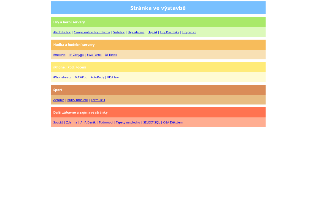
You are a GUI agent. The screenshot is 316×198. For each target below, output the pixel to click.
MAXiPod (81, 77)
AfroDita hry (62, 32)
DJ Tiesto (111, 55)
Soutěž (58, 122)
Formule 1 (98, 100)
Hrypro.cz (189, 32)
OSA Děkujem (173, 122)
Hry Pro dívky (169, 32)
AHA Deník (88, 122)
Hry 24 (152, 32)
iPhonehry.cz (62, 77)
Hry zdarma (136, 32)
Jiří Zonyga (76, 55)
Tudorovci (106, 122)
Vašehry (119, 32)
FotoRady (97, 77)
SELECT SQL (151, 122)
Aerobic (58, 100)
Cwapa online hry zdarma (92, 32)
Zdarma (71, 122)
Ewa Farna (94, 55)
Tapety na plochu (128, 122)
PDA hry (112, 77)
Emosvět (59, 55)
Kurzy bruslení (77, 100)
